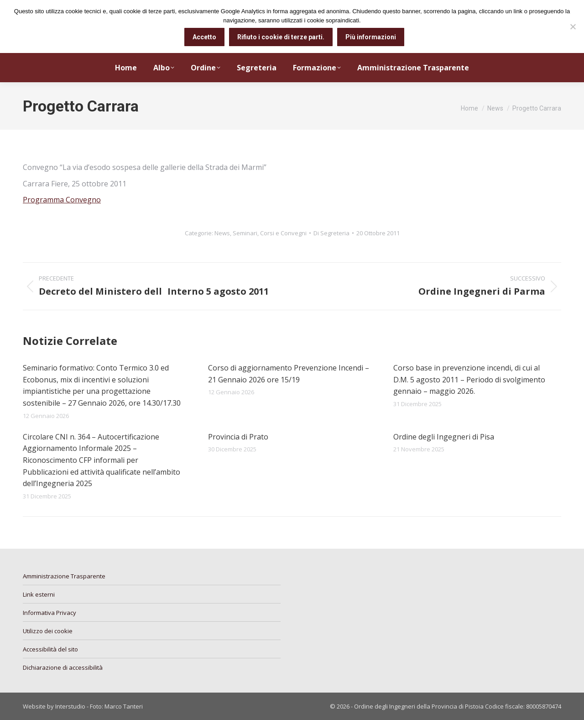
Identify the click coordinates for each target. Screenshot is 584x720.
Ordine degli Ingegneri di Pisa (443, 437)
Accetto (204, 37)
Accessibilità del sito (50, 649)
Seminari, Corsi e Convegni (270, 233)
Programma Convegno (62, 200)
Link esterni (39, 594)
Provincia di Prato (238, 437)
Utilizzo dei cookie (48, 631)
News (222, 233)
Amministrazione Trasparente (64, 576)
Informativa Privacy (49, 613)
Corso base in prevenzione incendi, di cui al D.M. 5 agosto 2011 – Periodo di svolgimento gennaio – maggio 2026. (469, 379)
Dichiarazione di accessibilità (63, 667)
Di (331, 233)
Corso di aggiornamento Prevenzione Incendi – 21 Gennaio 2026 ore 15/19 (288, 374)
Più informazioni (370, 37)
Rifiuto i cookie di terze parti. (280, 37)
